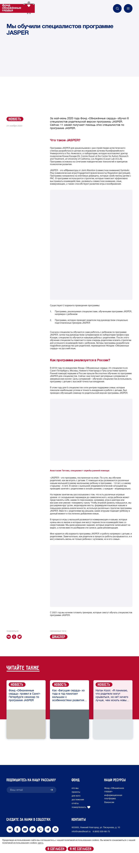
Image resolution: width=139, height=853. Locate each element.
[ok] (14, 637)
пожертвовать (81, 807)
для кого (76, 796)
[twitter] (20, 637)
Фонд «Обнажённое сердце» (114, 790)
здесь (40, 843)
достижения (78, 799)
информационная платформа (113, 797)
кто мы (75, 788)
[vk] (9, 637)
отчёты (75, 803)
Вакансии (109, 802)
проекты (76, 792)
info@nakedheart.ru (81, 831)
